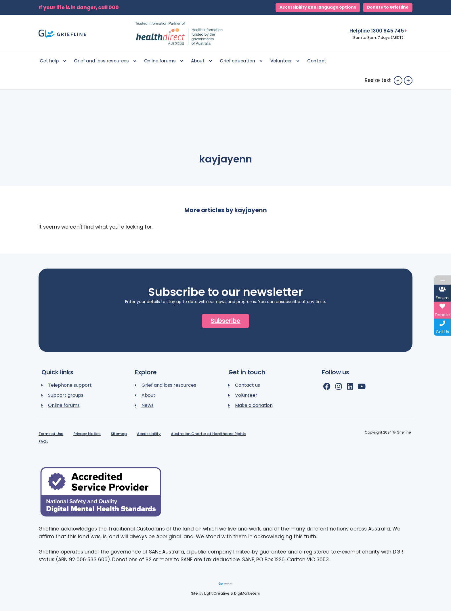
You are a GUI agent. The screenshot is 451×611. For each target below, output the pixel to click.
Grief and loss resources (105, 61)
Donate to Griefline (387, 7)
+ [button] (408, 80)
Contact (316, 61)
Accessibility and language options (318, 7)
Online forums (163, 61)
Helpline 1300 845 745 (378, 30)
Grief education (241, 61)
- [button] (398, 80)
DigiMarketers (247, 593)
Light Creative (217, 593)
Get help (53, 61)
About (201, 61)
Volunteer (284, 61)
